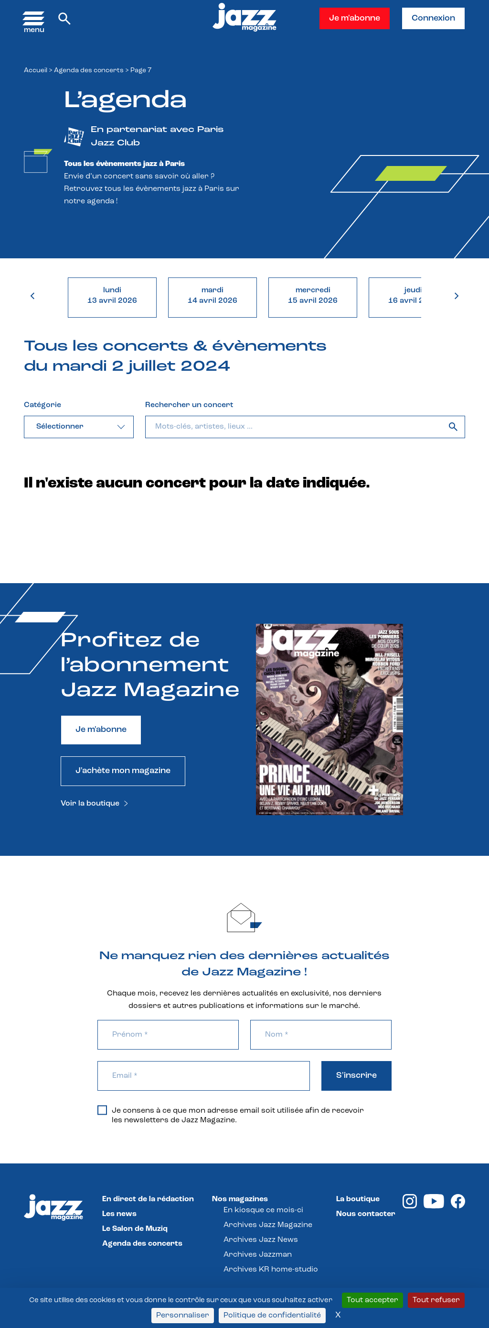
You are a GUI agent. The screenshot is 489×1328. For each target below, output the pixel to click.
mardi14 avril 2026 (212, 296)
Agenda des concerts (89, 70)
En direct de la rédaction (148, 1199)
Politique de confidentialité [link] (272, 1315)
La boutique (358, 1199)
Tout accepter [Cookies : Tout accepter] (372, 1300)
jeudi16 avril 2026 (413, 296)
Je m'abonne (354, 18)
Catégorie (42, 405)
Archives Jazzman (257, 1255)
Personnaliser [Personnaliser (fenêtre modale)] (182, 1315)
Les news (119, 1214)
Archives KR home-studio (270, 1269)
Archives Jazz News (260, 1240)
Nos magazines (240, 1199)
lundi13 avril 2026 (112, 296)
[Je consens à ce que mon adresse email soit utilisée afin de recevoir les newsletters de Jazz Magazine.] (102, 1110)
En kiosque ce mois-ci (263, 1210)
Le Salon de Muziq (135, 1229)
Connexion (433, 18)
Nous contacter (365, 1214)
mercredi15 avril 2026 (313, 296)
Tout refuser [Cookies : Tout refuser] (436, 1300)
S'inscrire (356, 1075)
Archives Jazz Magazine (267, 1225)
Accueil (35, 70)
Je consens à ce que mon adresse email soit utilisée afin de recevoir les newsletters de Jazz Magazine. (230, 1115)
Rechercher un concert (189, 405)
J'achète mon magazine (122, 770)
